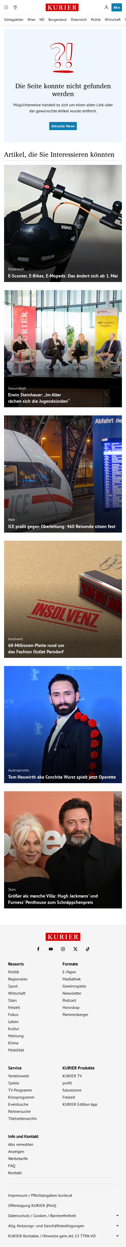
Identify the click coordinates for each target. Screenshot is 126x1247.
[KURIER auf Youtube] (51, 949)
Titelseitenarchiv (22, 1118)
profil (67, 1082)
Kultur (13, 1028)
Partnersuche (19, 1111)
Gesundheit (17, 388)
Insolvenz (15, 639)
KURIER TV (72, 1075)
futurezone (71, 1090)
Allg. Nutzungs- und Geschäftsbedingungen (46, 1225)
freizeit (14, 1007)
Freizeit (68, 1097)
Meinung (16, 1035)
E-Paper (69, 971)
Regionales (18, 978)
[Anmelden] (106, 7)
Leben (13, 1021)
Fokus (13, 1014)
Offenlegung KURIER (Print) (32, 1205)
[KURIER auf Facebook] (38, 949)
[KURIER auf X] (75, 949)
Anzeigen (16, 1151)
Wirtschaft (113, 19)
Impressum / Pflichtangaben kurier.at (40, 1195)
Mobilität (16, 1049)
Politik (96, 19)
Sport (13, 986)
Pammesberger (75, 1014)
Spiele (13, 1082)
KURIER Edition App (79, 1104)
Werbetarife (18, 1158)
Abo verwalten (20, 1144)
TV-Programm (20, 1090)
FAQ (11, 1165)
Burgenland (57, 19)
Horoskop (71, 1007)
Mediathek (71, 978)
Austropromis (18, 770)
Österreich (79, 19)
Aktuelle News (62, 126)
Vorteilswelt (18, 1075)
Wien (31, 19)
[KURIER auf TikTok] (88, 949)
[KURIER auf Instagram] (63, 949)
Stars (12, 889)
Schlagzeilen (13, 19)
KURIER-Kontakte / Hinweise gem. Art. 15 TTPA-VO (52, 1235)
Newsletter (71, 993)
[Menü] (6, 7)
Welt (11, 520)
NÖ (42, 19)
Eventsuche (18, 1104)
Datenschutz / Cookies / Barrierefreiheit (42, 1215)
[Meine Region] (15, 7)
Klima (13, 1042)
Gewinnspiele (74, 986)
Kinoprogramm (21, 1097)
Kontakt (15, 1172)
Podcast (69, 1000)
